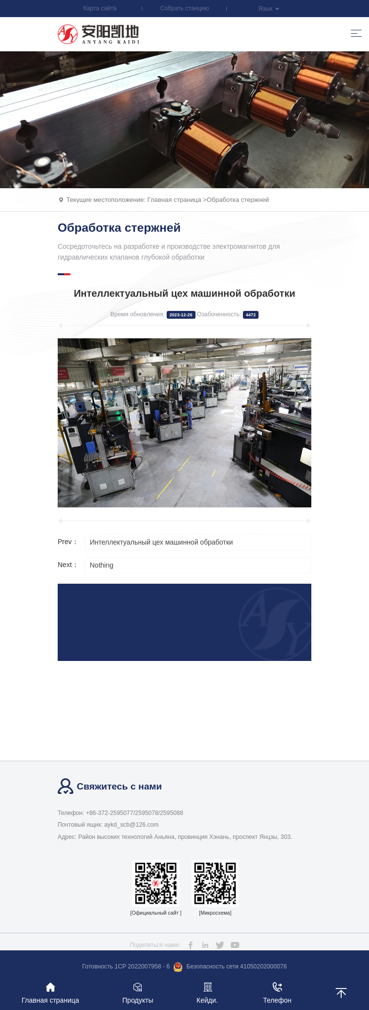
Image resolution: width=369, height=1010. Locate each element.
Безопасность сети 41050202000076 (229, 967)
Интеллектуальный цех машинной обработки (161, 542)
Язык (269, 8)
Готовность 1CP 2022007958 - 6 (126, 966)
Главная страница (174, 199)
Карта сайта (99, 8)
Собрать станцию (184, 8)
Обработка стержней (238, 199)
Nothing (101, 565)
